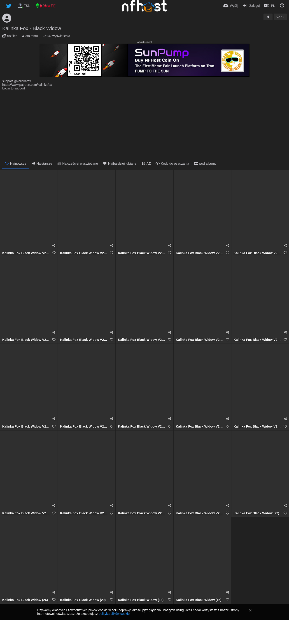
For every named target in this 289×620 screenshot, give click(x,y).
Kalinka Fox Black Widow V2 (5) (257, 426)
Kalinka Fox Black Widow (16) (140, 600)
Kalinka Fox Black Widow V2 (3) (83, 513)
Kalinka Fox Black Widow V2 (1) (199, 513)
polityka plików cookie (114, 613)
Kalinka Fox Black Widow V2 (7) (141, 426)
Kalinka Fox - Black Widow (31, 28)
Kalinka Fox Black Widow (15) (198, 600)
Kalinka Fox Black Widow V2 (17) (141, 253)
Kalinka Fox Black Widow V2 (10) (257, 340)
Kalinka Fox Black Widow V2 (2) (141, 513)
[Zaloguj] (251, 5)
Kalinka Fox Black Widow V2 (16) (199, 253)
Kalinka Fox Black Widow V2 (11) (199, 340)
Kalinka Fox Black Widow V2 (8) (83, 426)
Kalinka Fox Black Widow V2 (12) (141, 340)
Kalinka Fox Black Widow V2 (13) (83, 340)
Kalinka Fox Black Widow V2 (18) (26, 253)
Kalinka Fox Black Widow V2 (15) (257, 253)
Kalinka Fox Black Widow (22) (256, 513)
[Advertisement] (144, 124)
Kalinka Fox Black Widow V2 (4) (26, 513)
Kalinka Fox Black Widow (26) (25, 600)
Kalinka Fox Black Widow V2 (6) (199, 426)
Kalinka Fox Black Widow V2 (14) (26, 340)
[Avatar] (6, 18)
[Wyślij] (230, 5)
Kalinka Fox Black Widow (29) (83, 600)
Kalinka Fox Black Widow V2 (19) (83, 253)
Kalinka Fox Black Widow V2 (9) (26, 426)
